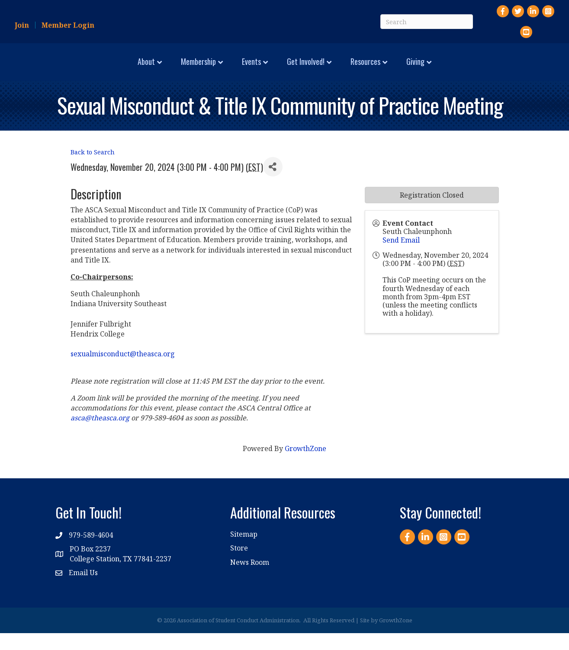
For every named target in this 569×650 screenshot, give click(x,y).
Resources (439, 69)
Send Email (401, 257)
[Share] (273, 183)
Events (177, 69)
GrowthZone (305, 466)
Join (22, 25)
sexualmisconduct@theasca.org (123, 370)
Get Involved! (379, 69)
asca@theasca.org (100, 434)
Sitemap (243, 551)
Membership (124, 69)
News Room (249, 579)
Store (239, 565)
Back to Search (93, 169)
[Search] (426, 21)
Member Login (68, 25)
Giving (489, 69)
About (72, 69)
